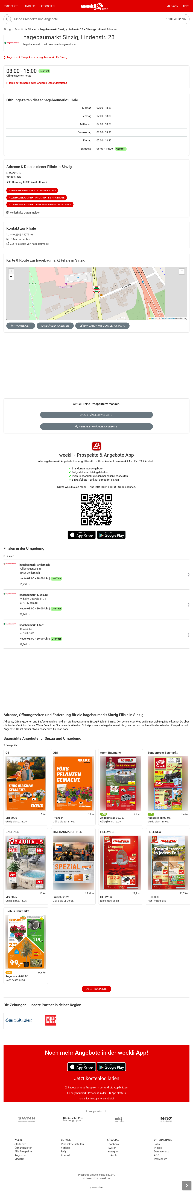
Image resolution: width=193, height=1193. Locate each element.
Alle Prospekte (96, 988)
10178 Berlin (176, 19)
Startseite (20, 1144)
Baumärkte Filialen (25, 29)
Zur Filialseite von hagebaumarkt (28, 243)
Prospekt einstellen (72, 1144)
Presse (158, 1147)
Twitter (111, 1147)
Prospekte (11, 6)
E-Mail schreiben (18, 239)
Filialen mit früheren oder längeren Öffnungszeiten (36, 83)
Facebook (113, 1144)
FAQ (63, 1151)
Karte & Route (45, 260)
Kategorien (47, 6)
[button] (182, 271)
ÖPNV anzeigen (20, 325)
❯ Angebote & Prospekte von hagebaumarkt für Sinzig (35, 57)
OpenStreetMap (168, 318)
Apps (186, 6)
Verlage (65, 1147)
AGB (156, 1155)
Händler (29, 6)
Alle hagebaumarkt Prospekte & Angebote (37, 197)
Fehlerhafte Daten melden (23, 212)
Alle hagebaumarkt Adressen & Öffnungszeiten (40, 204)
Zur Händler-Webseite (96, 414)
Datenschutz (161, 1151)
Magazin (172, 6)
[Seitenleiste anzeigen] (186, 1185)
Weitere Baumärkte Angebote (96, 426)
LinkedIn (112, 1155)
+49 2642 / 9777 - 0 (20, 234)
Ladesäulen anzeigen (55, 325)
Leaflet (153, 318)
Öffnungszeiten (23, 1147)
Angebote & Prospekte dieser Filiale (32, 190)
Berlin (105, 8)
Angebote (20, 1155)
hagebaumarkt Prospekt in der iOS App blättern (96, 1093)
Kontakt (65, 1155)
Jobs (157, 1144)
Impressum (160, 1159)
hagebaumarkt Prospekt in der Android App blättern (96, 1087)
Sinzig (7, 29)
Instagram (113, 1151)
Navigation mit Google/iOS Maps (102, 325)
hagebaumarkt (31, 44)
